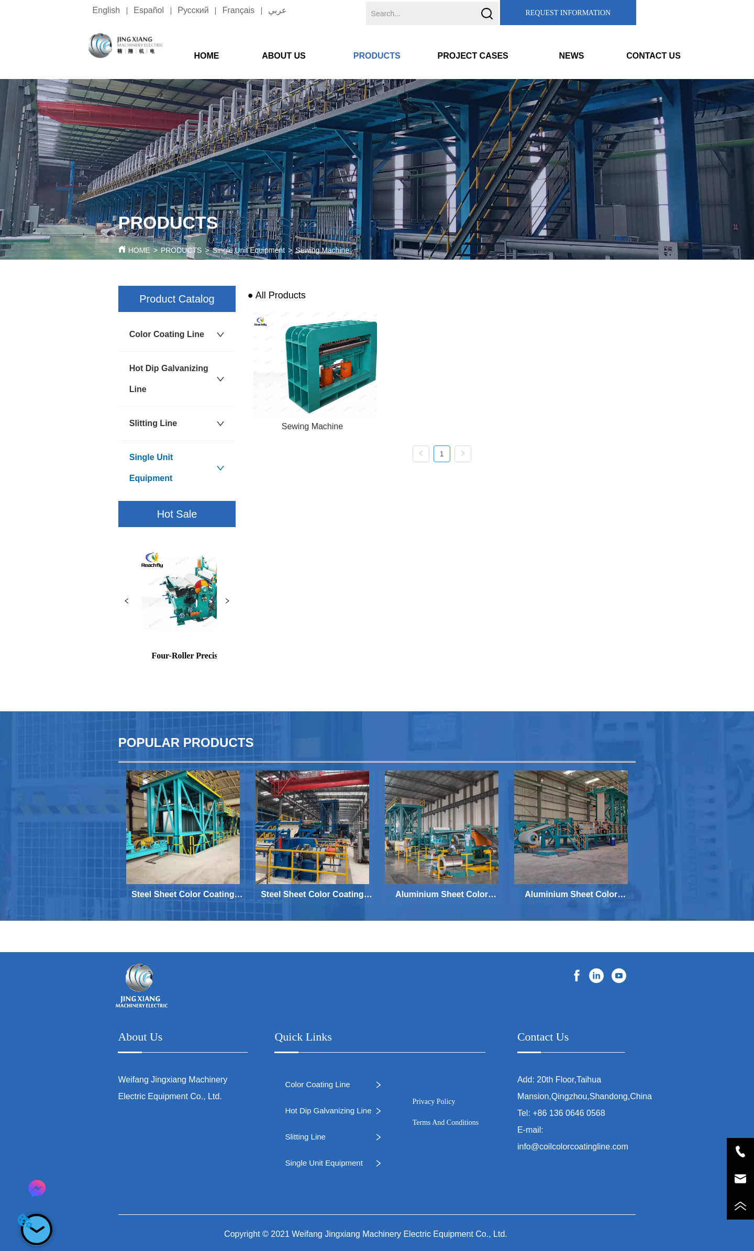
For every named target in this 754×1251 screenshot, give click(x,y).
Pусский (193, 10)
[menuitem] (293, 56)
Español (149, 10)
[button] (293, 56)
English (106, 10)
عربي (277, 10)
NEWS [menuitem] (571, 55)
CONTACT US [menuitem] (653, 55)
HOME (139, 250)
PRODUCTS (181, 250)
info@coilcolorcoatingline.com (572, 1146)
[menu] (429, 56)
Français (238, 10)
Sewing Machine (322, 250)
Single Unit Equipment (249, 250)
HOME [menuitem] (206, 55)
